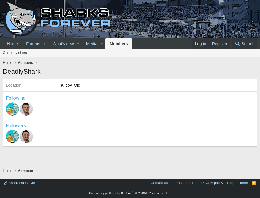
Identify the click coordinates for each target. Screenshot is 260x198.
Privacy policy (212, 183)
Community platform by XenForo (130, 193)
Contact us (159, 183)
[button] (44, 43)
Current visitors (15, 53)
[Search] (244, 43)
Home (12, 43)
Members (119, 43)
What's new (63, 43)
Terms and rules (184, 183)
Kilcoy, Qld (70, 85)
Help (231, 183)
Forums (33, 43)
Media (92, 43)
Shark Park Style (19, 183)
